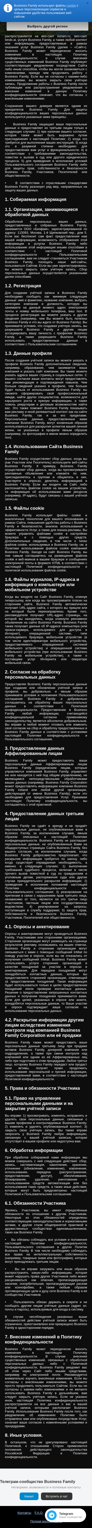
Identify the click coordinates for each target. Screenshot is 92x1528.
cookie (71, 5)
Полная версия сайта (46, 1521)
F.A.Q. (39, 1513)
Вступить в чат (57, 1496)
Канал (29, 1496)
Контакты (24, 1513)
